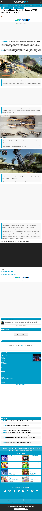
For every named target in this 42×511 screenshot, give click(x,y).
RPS (31, 502)
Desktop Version (29, 450)
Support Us (21, 448)
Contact (25, 448)
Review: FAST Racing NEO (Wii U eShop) (7, 378)
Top (3, 448)
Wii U (2, 7)
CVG (28, 502)
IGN (39, 500)
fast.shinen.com (3, 380)
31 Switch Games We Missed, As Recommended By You (17, 430)
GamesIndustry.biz (22, 502)
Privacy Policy (31, 448)
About (6, 448)
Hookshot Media (7, 495)
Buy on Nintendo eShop (21, 384)
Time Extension (20, 500)
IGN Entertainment (17, 495)
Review (8, 274)
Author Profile (19, 325)
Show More (21, 484)
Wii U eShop (11, 7)
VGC (17, 502)
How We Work (14, 448)
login (22, 345)
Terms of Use (37, 448)
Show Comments (21, 334)
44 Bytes (25, 495)
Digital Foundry (27, 500)
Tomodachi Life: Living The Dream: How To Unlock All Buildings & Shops (19, 420)
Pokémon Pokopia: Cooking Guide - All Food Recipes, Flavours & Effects (19, 437)
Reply (24, 325)
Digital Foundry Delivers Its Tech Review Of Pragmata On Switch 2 (17, 439)
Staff (10, 448)
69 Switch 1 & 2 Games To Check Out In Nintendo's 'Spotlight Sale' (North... (19, 427)
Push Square (7, 500)
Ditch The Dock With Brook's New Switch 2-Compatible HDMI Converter (18, 432)
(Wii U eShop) (7, 271)
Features (5, 7)
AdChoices (30, 495)
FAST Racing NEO (21, 7)
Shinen (15, 7)
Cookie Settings (22, 450)
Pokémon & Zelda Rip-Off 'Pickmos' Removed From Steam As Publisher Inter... (20, 423)
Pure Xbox (14, 500)
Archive (16, 450)
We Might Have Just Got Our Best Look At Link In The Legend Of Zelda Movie (20, 435)
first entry (2, 50)
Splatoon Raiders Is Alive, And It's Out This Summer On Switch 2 (17, 442)
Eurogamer (12, 502)
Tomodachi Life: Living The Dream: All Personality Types (16, 425)
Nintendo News (34, 500)
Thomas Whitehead (8, 16)
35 (23, 280)
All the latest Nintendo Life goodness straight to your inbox (21, 506)
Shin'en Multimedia (4, 360)
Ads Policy (11, 450)
